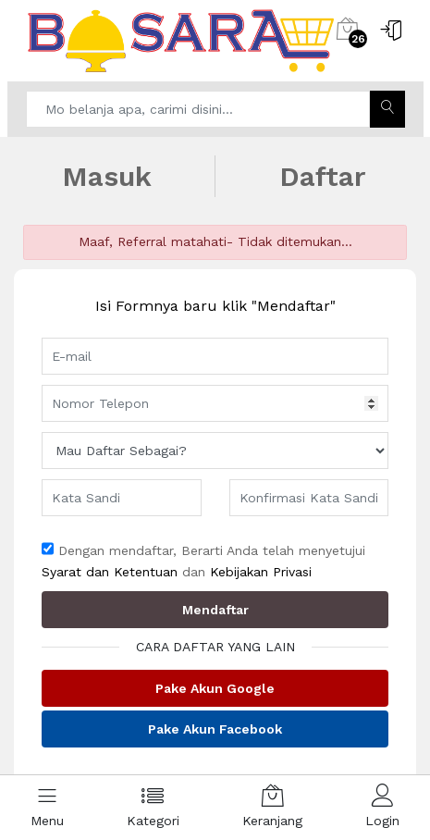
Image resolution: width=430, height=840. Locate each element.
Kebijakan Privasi (261, 571)
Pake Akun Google (215, 688)
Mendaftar (215, 609)
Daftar (322, 176)
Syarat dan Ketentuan (110, 571)
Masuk (107, 176)
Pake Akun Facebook (215, 729)
